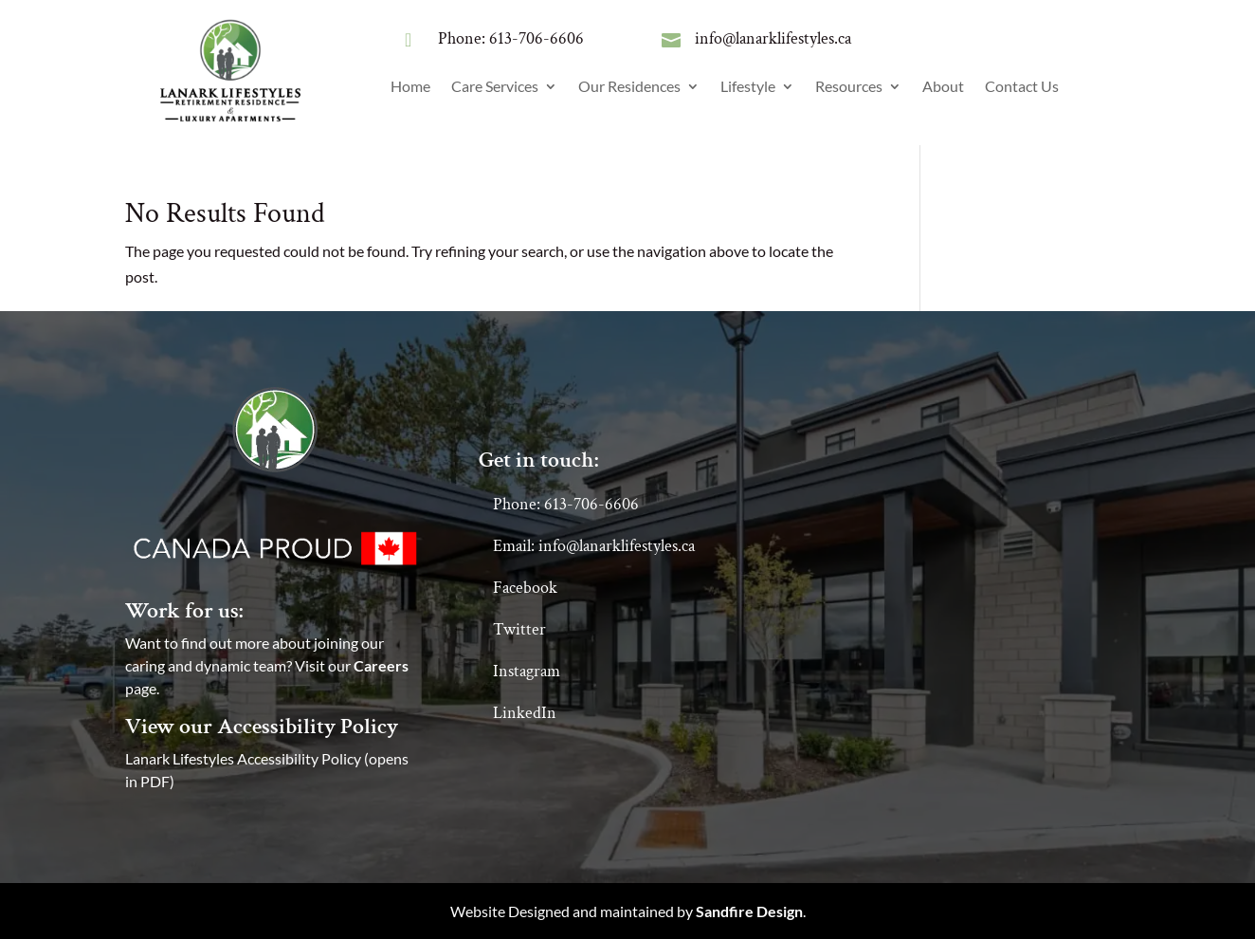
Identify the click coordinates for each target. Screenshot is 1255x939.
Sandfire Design (749, 911)
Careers (381, 665)
